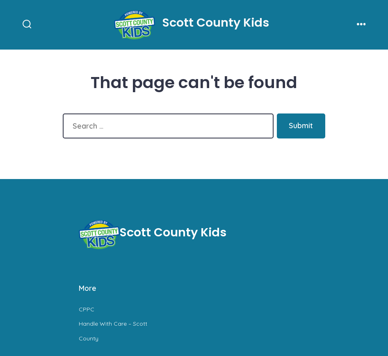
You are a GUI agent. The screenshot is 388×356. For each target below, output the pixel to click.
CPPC (86, 309)
